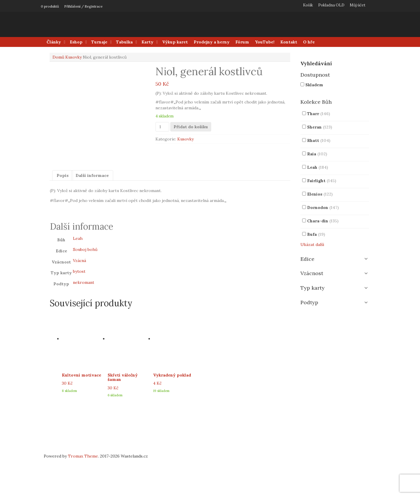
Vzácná (79, 297)
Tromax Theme (83, 493)
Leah (78, 275)
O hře (309, 42)
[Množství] (162, 126)
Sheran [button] (319, 127)
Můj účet (357, 5)
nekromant (83, 319)
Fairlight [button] (321, 180)
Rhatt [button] (318, 140)
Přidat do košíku (191, 126)
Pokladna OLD (331, 5)
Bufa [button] (316, 234)
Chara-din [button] (323, 221)
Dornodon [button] (323, 207)
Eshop (76, 42)
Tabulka (124, 42)
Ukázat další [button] (312, 244)
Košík (308, 5)
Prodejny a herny (212, 42)
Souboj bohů (85, 286)
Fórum (242, 42)
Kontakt (288, 42)
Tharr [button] (318, 113)
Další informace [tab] (92, 212)
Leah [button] (317, 167)
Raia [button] (317, 153)
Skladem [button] (314, 84)
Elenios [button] (320, 194)
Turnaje (99, 42)
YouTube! (264, 42)
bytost (79, 308)
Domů (58, 57)
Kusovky (73, 57)
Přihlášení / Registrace (83, 6)
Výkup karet (175, 42)
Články (54, 42)
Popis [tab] (63, 212)
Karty (147, 42)
